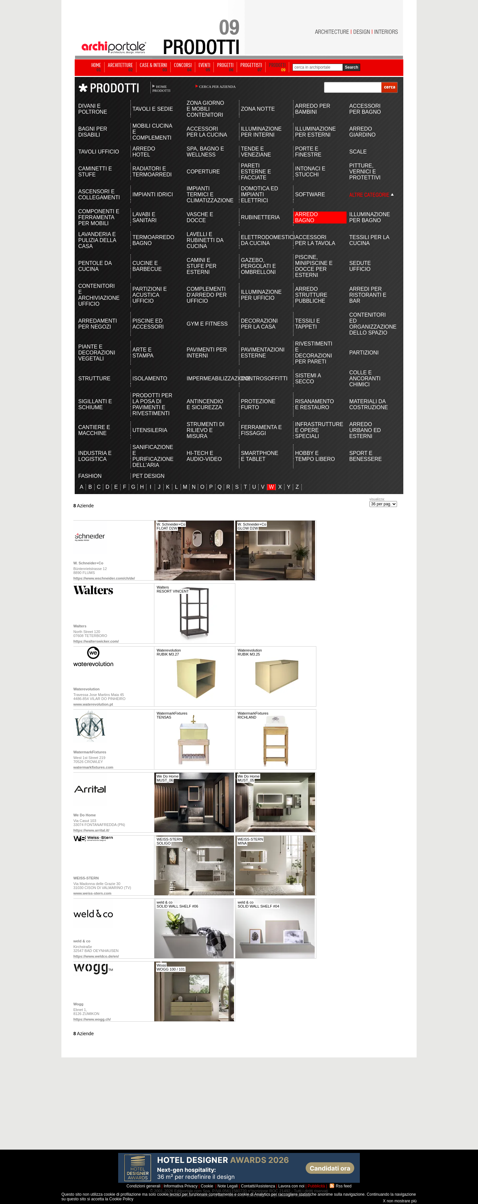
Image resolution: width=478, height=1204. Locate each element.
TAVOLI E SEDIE (152, 109)
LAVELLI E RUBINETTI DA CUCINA (205, 240)
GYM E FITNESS (207, 324)
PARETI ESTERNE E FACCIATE (256, 171)
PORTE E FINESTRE (308, 152)
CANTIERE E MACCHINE (94, 430)
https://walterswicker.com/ (96, 641)
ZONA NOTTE (258, 109)
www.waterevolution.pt (93, 704)
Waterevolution (86, 689)
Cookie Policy (121, 1199)
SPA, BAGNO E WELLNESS (205, 152)
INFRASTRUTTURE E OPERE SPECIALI (316, 430)
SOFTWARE (310, 194)
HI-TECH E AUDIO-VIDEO (204, 456)
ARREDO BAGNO (306, 217)
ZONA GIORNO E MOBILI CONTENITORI (205, 109)
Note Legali (227, 1186)
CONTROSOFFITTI (261, 378)
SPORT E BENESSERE (365, 456)
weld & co (81, 941)
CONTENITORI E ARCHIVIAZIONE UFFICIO (99, 295)
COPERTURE (203, 171)
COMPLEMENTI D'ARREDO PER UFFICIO (206, 295)
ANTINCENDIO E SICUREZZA (205, 404)
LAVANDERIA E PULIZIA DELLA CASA (97, 240)
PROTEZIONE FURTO (258, 404)
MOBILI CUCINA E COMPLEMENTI (152, 132)
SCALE (357, 152)
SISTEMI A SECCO (308, 378)
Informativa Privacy (181, 1186)
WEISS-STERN (86, 878)
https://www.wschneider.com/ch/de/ (104, 578)
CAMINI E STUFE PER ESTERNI (201, 266)
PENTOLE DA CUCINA (95, 266)
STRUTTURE (94, 378)
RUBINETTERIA (260, 217)
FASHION (90, 476)
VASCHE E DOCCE (200, 217)
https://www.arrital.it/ (91, 830)
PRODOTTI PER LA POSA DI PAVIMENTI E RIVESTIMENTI (152, 404)
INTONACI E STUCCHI (310, 171)
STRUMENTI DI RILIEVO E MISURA (205, 430)
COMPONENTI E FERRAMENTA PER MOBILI (99, 217)
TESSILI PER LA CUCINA (369, 240)
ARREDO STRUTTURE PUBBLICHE (311, 295)
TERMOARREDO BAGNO (153, 240)
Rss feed (344, 1186)
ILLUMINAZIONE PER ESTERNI (315, 132)
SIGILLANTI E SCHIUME (95, 404)
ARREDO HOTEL (143, 152)
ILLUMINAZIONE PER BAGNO (369, 217)
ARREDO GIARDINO (362, 132)
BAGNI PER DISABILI (92, 132)
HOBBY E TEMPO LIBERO (315, 456)
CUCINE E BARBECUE (147, 266)
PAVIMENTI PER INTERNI (207, 352)
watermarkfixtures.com (93, 767)
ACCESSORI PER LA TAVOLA (315, 240)
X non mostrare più (400, 1201)
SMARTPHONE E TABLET (260, 456)
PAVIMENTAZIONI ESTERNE (261, 352)
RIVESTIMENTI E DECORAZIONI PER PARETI (313, 352)
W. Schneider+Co (88, 563)
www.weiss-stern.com (92, 893)
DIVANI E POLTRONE (92, 109)
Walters (79, 626)
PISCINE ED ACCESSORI (148, 324)
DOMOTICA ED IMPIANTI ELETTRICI (259, 194)
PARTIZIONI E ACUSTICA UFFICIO (149, 295)
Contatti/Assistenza (258, 1186)
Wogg (78, 1004)
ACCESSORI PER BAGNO (365, 109)
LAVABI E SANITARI (144, 217)
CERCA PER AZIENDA (217, 87)
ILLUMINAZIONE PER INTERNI (261, 132)
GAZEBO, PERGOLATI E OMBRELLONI (258, 266)
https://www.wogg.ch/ (92, 1019)
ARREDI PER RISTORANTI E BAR (367, 295)
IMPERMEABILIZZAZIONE (207, 378)
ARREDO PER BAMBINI (312, 109)
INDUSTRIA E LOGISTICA (95, 456)
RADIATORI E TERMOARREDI (152, 171)
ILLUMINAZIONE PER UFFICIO (261, 295)
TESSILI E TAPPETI (307, 324)
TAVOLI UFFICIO (98, 152)
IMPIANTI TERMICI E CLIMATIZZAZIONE (207, 194)
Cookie (207, 1186)
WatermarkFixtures (89, 752)
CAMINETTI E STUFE (95, 171)
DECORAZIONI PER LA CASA (259, 324)
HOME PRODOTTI (161, 89)
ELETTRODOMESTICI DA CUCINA (261, 240)
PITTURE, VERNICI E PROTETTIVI (364, 171)
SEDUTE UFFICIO (360, 266)
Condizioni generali (143, 1186)
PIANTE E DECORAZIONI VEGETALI (96, 352)
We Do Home (84, 815)
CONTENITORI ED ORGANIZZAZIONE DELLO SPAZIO (370, 324)
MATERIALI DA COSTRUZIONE (368, 404)
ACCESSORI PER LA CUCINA (207, 132)
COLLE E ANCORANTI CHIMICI (364, 378)
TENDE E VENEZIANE (256, 152)
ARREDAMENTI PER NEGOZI (97, 324)
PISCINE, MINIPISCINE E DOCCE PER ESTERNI (314, 266)
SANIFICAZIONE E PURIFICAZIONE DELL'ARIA (153, 456)
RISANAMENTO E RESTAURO (314, 404)
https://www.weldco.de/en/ (96, 956)
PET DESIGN (148, 476)
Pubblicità (316, 1186)
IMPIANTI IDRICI (152, 194)
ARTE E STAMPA (142, 352)
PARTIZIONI (363, 352)
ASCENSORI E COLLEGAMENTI (99, 194)
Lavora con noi (291, 1186)
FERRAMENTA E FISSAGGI (261, 430)
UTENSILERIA (149, 430)
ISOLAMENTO (149, 378)
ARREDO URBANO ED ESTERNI (365, 430)
